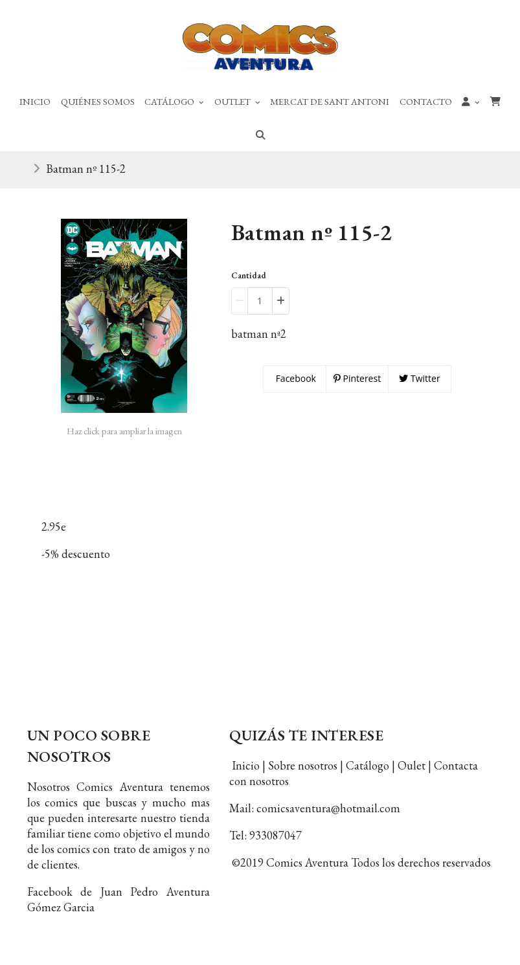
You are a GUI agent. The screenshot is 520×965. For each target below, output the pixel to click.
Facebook (294, 378)
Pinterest (357, 378)
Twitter (419, 378)
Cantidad (248, 275)
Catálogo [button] (174, 101)
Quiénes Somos (98, 101)
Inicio (35, 101)
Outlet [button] (237, 101)
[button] (471, 101)
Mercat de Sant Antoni (329, 101)
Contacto (426, 101)
